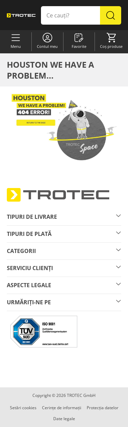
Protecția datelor (102, 408)
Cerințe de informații (61, 408)
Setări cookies (23, 408)
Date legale (64, 419)
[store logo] (21, 15)
